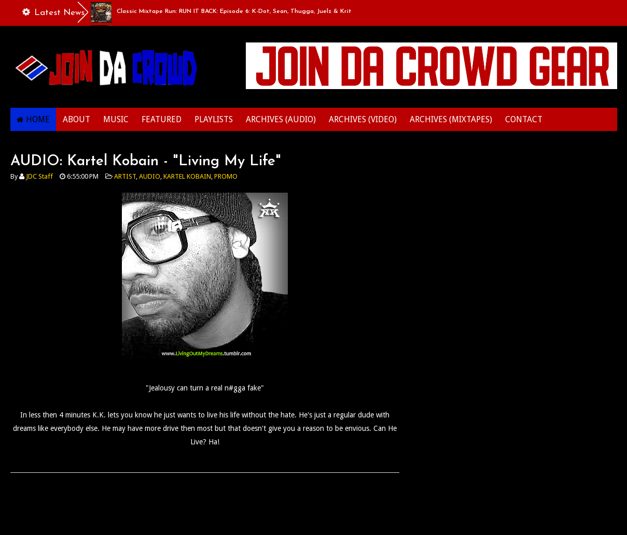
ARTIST (125, 176)
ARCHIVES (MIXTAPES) (451, 119)
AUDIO (149, 176)
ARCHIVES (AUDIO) (281, 119)
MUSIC (116, 119)
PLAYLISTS (213, 119)
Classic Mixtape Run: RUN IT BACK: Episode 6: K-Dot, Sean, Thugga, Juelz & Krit (234, 11)
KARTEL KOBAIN (187, 176)
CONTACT (523, 119)
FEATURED (162, 119)
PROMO (226, 176)
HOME (38, 119)
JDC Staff (39, 176)
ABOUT (76, 119)
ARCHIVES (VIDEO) (363, 119)
